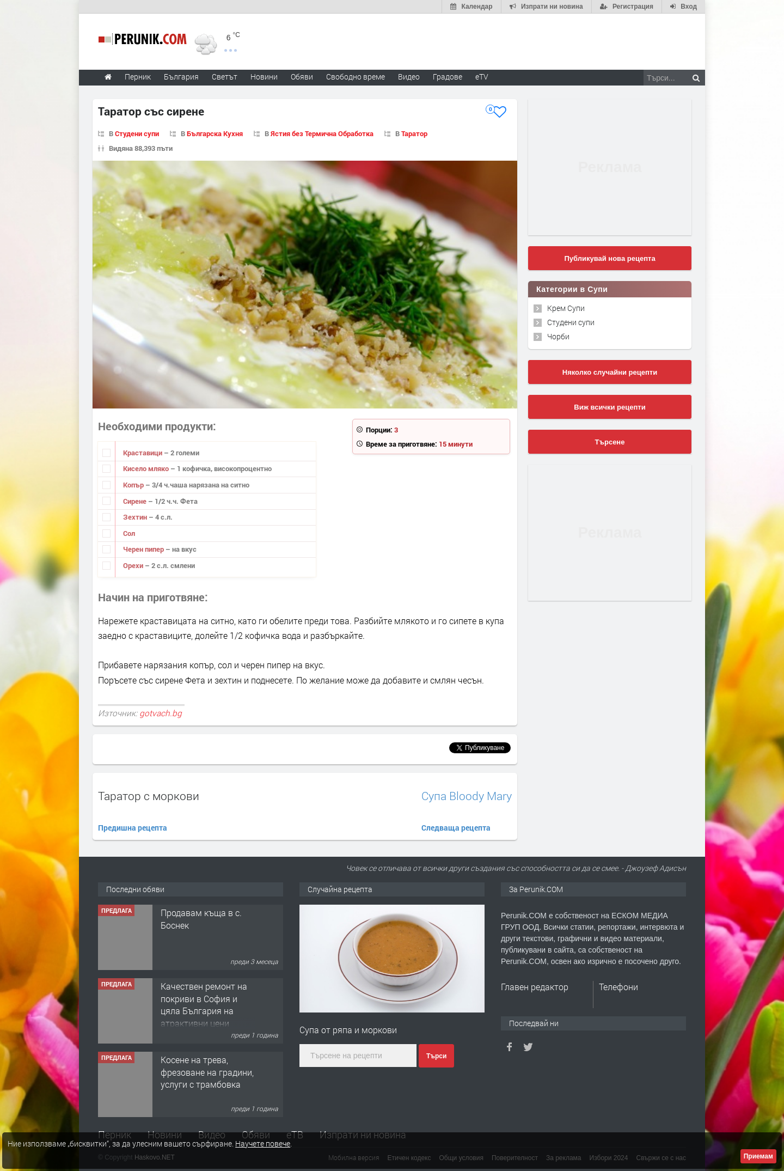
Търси (436, 1056)
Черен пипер (144, 549)
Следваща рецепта (456, 827)
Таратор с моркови (148, 795)
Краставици (143, 453)
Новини (264, 76)
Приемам (758, 1156)
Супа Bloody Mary (466, 796)
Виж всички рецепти (609, 407)
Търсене (610, 442)
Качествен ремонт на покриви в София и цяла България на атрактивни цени (204, 1004)
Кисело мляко (146, 468)
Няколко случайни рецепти (609, 372)
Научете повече (262, 1143)
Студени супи (137, 133)
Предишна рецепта (132, 827)
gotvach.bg (160, 713)
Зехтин (136, 517)
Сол (129, 533)
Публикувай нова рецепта (609, 258)
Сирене (135, 501)
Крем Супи (566, 308)
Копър (134, 485)
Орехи (134, 565)
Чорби (558, 336)
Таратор (414, 133)
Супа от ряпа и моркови (348, 1029)
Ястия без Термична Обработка (322, 133)
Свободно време (355, 76)
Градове (447, 76)
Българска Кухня (215, 133)
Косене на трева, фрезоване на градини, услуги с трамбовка (207, 1072)
